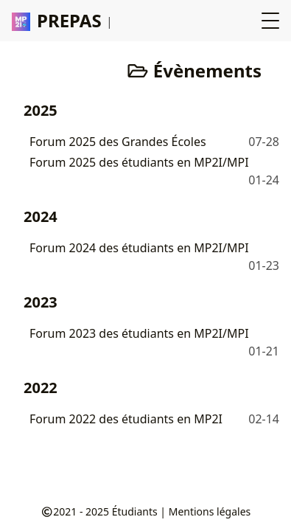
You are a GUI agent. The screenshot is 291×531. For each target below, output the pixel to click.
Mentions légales (210, 511)
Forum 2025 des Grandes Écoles (117, 141)
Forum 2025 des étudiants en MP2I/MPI (139, 162)
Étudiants (135, 511)
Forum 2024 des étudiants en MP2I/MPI (139, 248)
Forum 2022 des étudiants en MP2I (125, 419)
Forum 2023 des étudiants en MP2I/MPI (139, 333)
